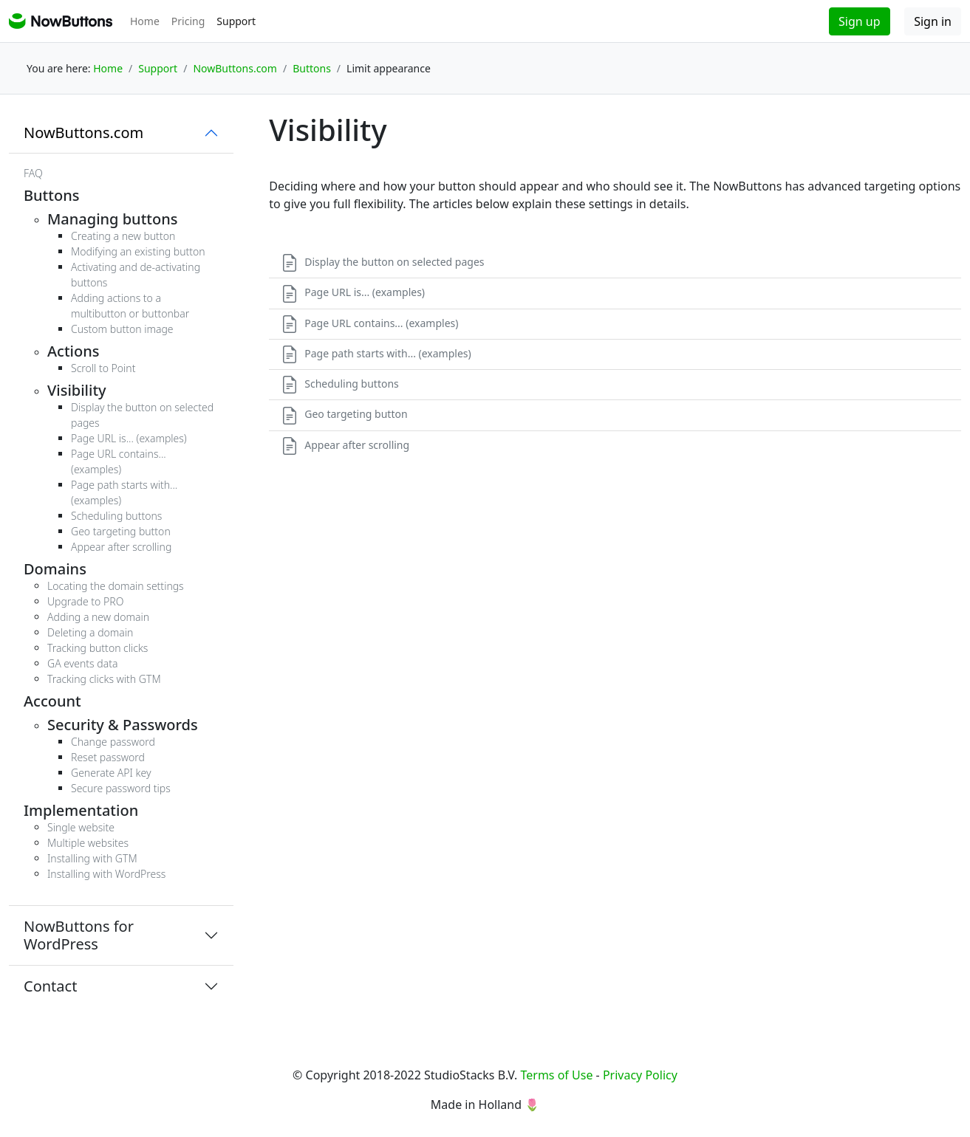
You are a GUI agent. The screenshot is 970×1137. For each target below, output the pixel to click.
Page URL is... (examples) (129, 438)
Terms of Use (556, 1075)
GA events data (82, 663)
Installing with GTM (92, 858)
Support (236, 21)
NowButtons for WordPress (79, 935)
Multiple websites (88, 843)
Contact (50, 986)
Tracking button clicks (97, 648)
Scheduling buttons (116, 516)
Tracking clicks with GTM (104, 679)
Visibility (76, 390)
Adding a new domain (98, 617)
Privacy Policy (640, 1075)
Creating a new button (123, 236)
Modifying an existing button (138, 251)
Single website (81, 827)
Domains (55, 569)
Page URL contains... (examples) (369, 323)
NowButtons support (60, 21)
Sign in (933, 21)
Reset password (108, 757)
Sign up (859, 21)
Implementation (81, 810)
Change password (113, 742)
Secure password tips (121, 788)
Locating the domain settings (115, 586)
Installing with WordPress (106, 874)
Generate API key (111, 773)
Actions (73, 351)
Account (52, 701)
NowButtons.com (83, 132)
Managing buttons (112, 219)
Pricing (188, 21)
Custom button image (122, 329)
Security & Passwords (122, 725)
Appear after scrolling (121, 547)
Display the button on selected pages (382, 262)
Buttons (51, 195)
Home (145, 21)
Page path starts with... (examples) (376, 353)
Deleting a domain (90, 632)
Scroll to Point (103, 368)
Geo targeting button (121, 531)
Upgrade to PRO (85, 601)
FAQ (33, 173)
